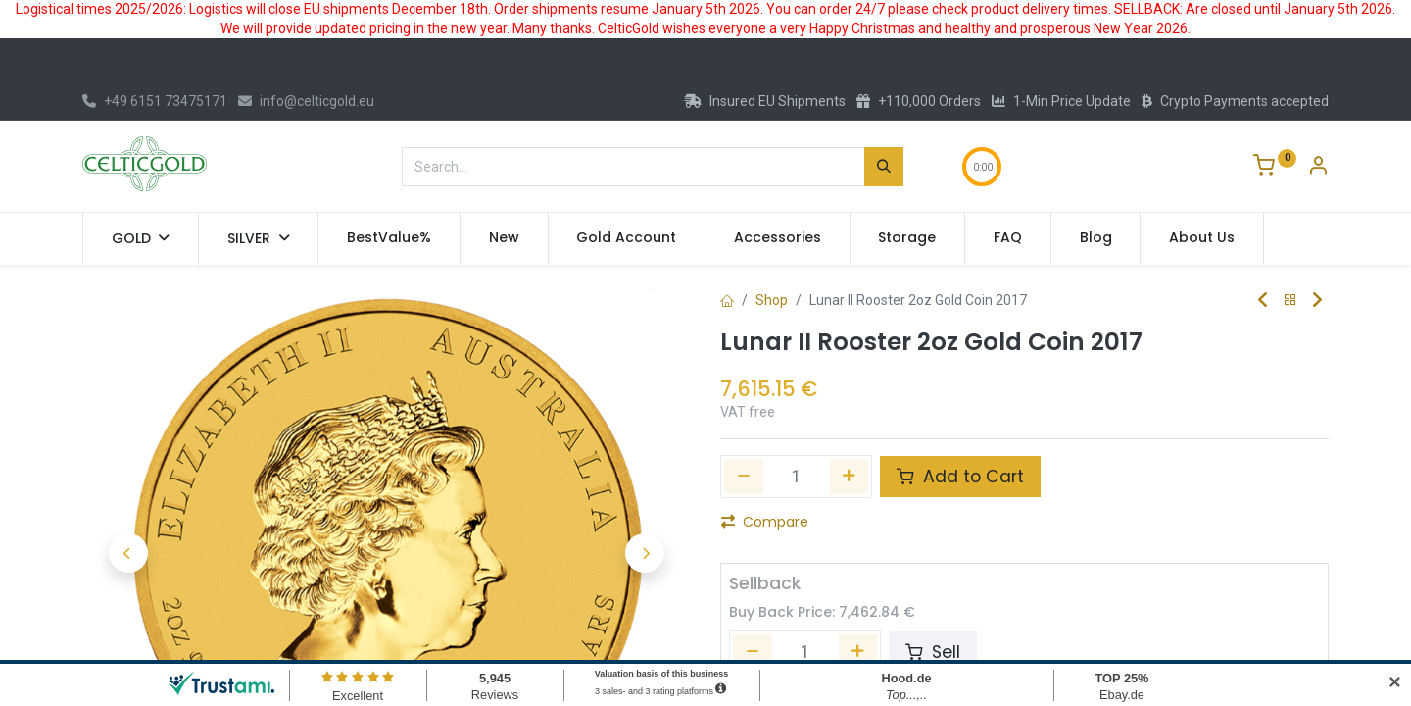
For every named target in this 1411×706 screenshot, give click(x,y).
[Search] (883, 166)
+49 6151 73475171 (154, 101)
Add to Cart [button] (960, 476)
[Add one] (849, 476)
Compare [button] (764, 521)
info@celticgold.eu (306, 101)
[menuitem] (389, 238)
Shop (771, 300)
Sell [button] (932, 652)
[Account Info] (1318, 168)
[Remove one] (743, 476)
